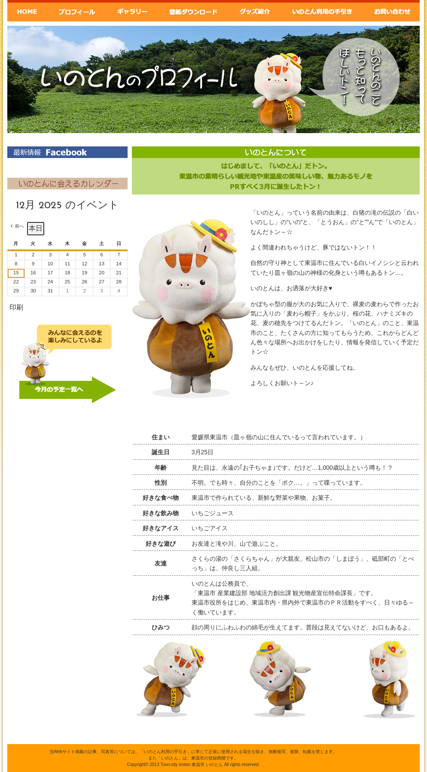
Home (27, 10)
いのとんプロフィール (77, 10)
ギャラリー (131, 10)
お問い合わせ (392, 10)
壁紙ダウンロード (192, 10)
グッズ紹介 (255, 10)
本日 (36, 228)
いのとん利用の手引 (323, 10)
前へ (19, 226)
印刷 (16, 309)
